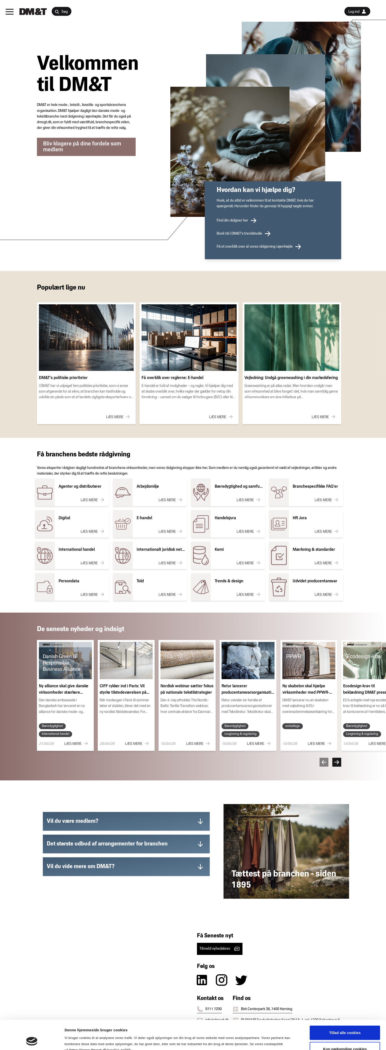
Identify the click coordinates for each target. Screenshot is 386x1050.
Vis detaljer (256, 1040)
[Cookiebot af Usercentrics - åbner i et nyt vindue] (31, 1040)
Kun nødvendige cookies (345, 1021)
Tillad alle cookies (345, 1005)
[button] (10, 11)
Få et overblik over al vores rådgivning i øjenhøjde (259, 246)
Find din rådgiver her (237, 220)
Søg (61, 12)
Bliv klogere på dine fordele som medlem (82, 147)
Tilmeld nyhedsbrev (219, 949)
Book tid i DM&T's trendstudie (244, 233)
